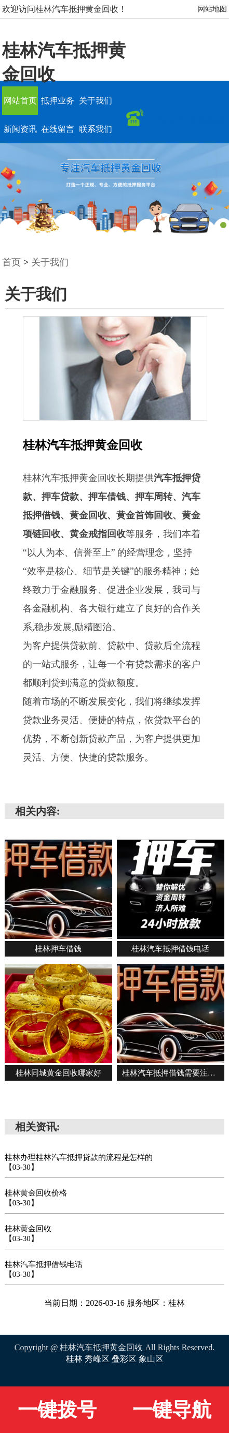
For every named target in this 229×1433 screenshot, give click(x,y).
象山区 (151, 1358)
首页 (11, 262)
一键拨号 (57, 1410)
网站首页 (20, 100)
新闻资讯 (20, 129)
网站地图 (212, 9)
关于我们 (95, 100)
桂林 (75, 1358)
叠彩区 (125, 1358)
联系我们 (95, 129)
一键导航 (171, 1410)
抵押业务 (57, 100)
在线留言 (57, 129)
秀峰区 (98, 1358)
